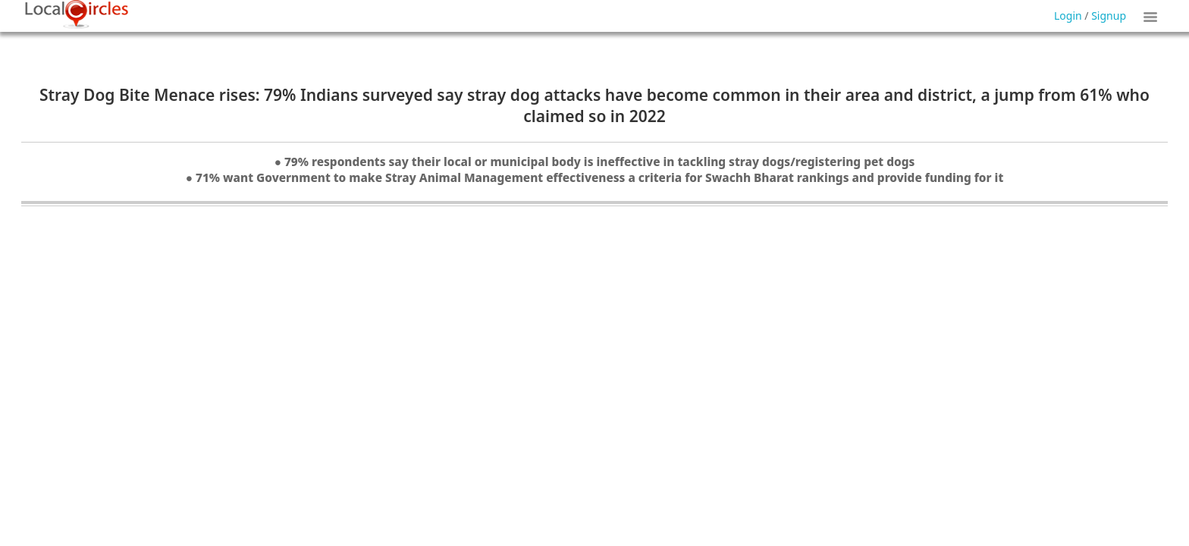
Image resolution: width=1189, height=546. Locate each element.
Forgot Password (633, 36)
